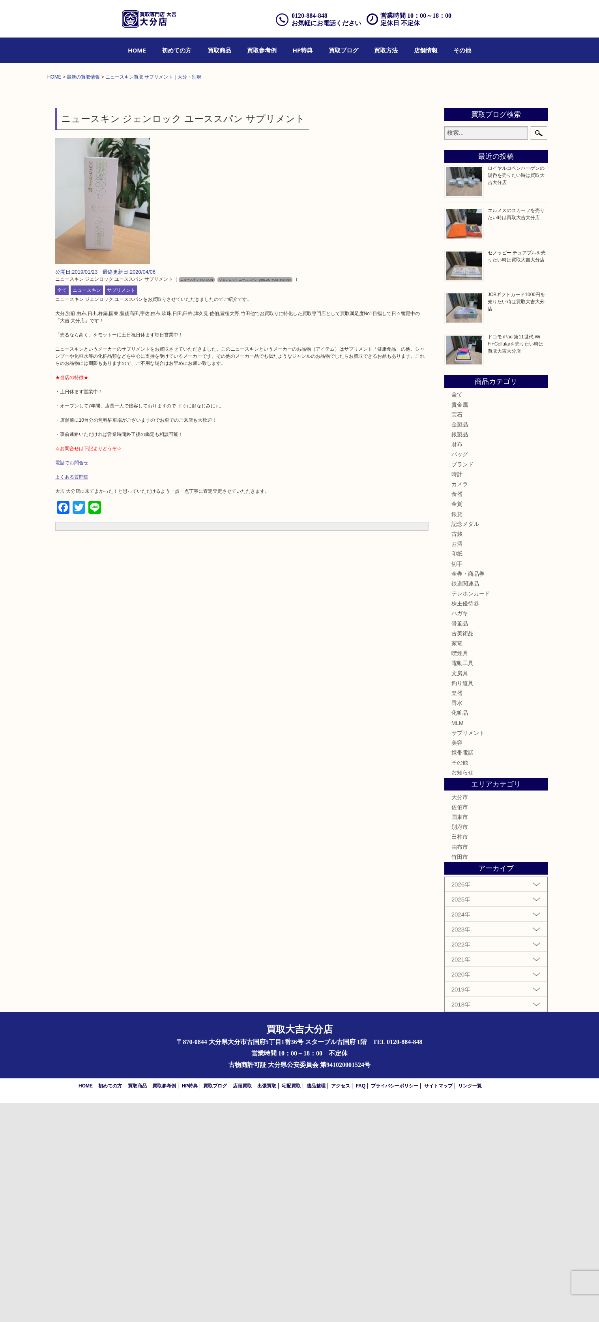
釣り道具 (462, 902)
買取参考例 (262, 50)
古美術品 (462, 852)
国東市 (459, 1036)
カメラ (459, 703)
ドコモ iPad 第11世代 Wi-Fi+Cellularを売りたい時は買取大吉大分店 (516, 563)
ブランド (462, 683)
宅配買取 (291, 1305)
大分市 (459, 1016)
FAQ (360, 1305)
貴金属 (459, 623)
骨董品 (459, 842)
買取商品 (219, 50)
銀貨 (456, 733)
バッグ (459, 673)
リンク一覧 (470, 1305)
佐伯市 (459, 1026)
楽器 (456, 912)
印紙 (456, 773)
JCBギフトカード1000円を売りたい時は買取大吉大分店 (516, 521)
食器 (456, 713)
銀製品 (459, 653)
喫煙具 (459, 872)
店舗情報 (426, 50)
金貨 (456, 723)
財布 (456, 663)
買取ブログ (343, 50)
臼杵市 (459, 1056)
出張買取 (266, 1305)
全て (62, 509)
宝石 (456, 634)
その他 (462, 50)
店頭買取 (242, 1305)
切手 (456, 782)
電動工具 (462, 882)
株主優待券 (465, 822)
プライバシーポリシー (394, 1305)
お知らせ (462, 991)
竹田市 (459, 1076)
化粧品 (459, 932)
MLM (457, 942)
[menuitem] (137, 50)
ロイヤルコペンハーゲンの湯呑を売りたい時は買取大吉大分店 (516, 394)
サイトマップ (438, 1305)
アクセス (340, 1305)
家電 (456, 862)
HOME (137, 50)
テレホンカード (470, 812)
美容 (456, 962)
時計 (456, 693)
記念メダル (465, 743)
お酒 (456, 763)
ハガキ (459, 832)
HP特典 (303, 50)
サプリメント (121, 509)
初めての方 (176, 50)
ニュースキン (87, 509)
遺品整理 (316, 1305)
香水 (456, 922)
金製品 (459, 643)
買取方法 (386, 50)
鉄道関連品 (465, 803)
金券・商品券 (468, 793)
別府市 (459, 1046)
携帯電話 (462, 972)
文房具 (459, 892)
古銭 (456, 753)
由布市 (459, 1066)
